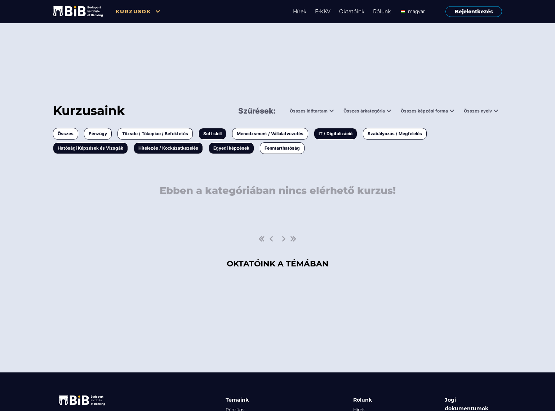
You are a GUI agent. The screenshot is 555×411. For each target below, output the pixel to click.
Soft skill (212, 133)
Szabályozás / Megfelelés (395, 133)
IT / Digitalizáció (335, 133)
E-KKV (322, 11)
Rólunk (382, 11)
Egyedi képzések (231, 148)
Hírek (299, 11)
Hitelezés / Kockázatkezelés (168, 148)
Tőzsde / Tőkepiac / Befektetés (155, 133)
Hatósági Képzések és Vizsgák (90, 148)
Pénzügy (98, 133)
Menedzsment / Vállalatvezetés (270, 133)
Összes (66, 133)
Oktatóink (351, 11)
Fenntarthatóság (282, 148)
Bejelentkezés (474, 11)
